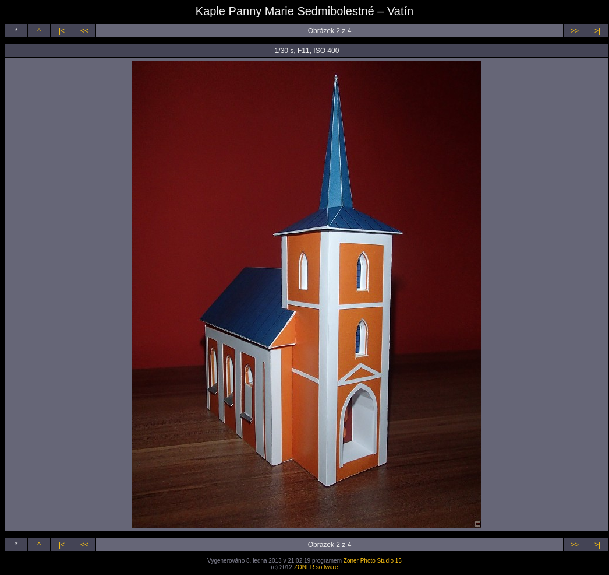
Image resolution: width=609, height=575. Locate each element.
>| (597, 31)
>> (575, 31)
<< (84, 31)
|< (62, 31)
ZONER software (316, 567)
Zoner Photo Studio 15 (373, 561)
